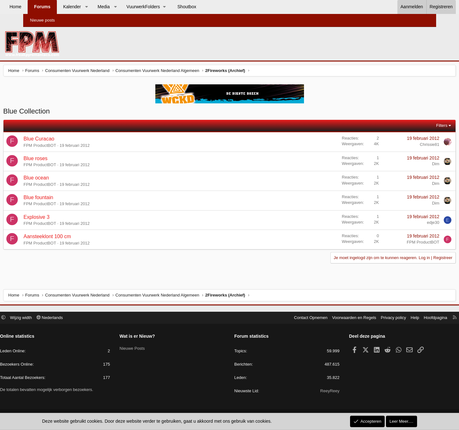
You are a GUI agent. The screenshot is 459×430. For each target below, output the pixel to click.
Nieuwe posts (42, 20)
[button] (109, 7)
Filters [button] (417, 127)
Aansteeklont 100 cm (72, 238)
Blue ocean (61, 179)
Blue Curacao (63, 140)
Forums (65, 6)
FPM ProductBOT (64, 147)
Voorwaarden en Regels (328, 318)
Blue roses (60, 160)
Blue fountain (63, 199)
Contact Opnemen (284, 318)
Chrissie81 (405, 146)
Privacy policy (367, 318)
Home (38, 6)
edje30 (408, 224)
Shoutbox (209, 6)
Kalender (95, 6)
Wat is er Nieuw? (150, 337)
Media (127, 6)
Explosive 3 (61, 218)
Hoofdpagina (409, 318)
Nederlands (76, 318)
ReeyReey (317, 391)
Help (388, 318)
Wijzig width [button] (47, 318)
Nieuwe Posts (145, 348)
